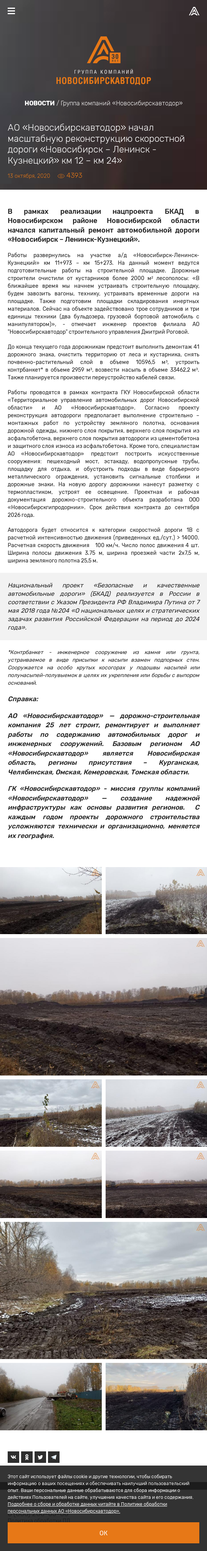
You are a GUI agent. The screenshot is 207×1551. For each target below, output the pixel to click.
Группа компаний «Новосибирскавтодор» (122, 103)
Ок (103, 1533)
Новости (40, 103)
